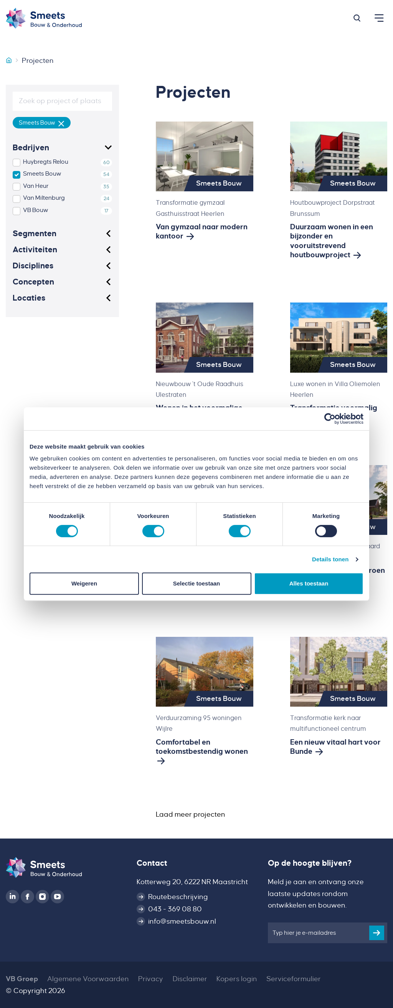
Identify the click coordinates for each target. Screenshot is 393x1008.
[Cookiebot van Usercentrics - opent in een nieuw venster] (329, 418)
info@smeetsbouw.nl (182, 921)
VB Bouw (35, 210)
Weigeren (84, 583)
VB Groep (22, 979)
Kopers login (236, 979)
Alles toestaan (309, 583)
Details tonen (330, 559)
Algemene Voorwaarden (88, 979)
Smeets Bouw (42, 174)
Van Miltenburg (44, 198)
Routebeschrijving (178, 897)
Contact (152, 863)
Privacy (150, 979)
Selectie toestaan (196, 583)
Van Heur (36, 186)
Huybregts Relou (45, 162)
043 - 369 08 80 (175, 909)
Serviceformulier (293, 979)
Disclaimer (190, 979)
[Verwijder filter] (61, 122)
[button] (357, 18)
